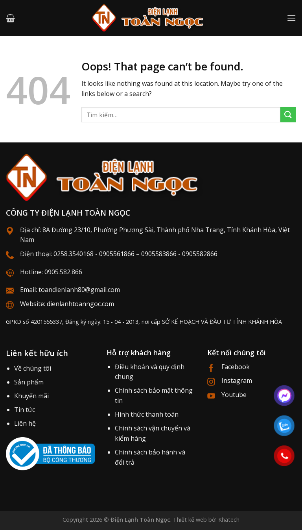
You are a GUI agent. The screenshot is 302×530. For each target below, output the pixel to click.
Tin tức (24, 409)
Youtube (234, 394)
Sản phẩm (29, 382)
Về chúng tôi (32, 368)
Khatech (228, 519)
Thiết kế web (190, 519)
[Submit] (288, 114)
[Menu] (291, 18)
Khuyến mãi (31, 395)
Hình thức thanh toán (147, 414)
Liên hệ (25, 423)
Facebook (235, 366)
